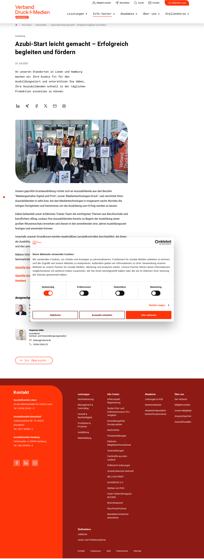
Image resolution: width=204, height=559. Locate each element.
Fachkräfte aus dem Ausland (117, 459)
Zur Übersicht (35, 361)
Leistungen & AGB (154, 400)
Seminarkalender (153, 405)
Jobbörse (82, 535)
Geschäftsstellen (183, 422)
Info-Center (107, 13)
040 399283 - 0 (25, 446)
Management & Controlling (85, 407)
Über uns (152, 13)
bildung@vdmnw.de (40, 341)
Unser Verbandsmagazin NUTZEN (119, 496)
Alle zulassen (148, 314)
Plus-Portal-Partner (116, 509)
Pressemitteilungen (116, 436)
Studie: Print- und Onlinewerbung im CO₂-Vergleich (118, 412)
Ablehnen (55, 314)
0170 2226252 (37, 321)
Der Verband (181, 400)
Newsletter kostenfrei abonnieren (117, 517)
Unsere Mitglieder (183, 411)
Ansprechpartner (183, 417)
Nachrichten (113, 430)
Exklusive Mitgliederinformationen (119, 444)
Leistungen (82, 13)
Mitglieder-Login (177, 4)
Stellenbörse (176, 13)
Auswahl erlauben (102, 314)
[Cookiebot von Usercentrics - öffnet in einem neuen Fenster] (157, 242)
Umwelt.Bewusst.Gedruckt (120, 471)
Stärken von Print (115, 488)
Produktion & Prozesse (84, 426)
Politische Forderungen (118, 466)
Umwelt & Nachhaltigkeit (85, 416)
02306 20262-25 (38, 345)
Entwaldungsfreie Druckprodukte (116, 423)
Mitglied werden (182, 405)
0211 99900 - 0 (25, 429)
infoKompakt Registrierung (114, 402)
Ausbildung (83, 433)
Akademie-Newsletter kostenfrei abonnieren (155, 413)
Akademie (131, 13)
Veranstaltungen (115, 451)
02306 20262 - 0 (26, 409)
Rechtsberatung (86, 400)
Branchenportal (115, 503)
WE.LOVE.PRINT (115, 477)
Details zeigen (157, 305)
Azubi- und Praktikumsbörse (92, 540)
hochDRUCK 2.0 (115, 483)
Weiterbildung (84, 438)
